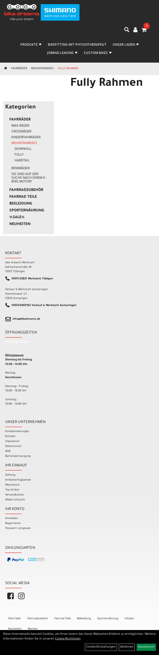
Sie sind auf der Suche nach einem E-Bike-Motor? (28, 178)
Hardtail (22, 161)
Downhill (23, 149)
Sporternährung (26, 211)
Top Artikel (12, 490)
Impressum (12, 441)
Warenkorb (12, 485)
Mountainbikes (42, 68)
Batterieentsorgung (18, 456)
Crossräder (21, 132)
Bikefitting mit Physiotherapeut (77, 45)
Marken (32, 629)
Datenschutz (13, 446)
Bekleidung (20, 204)
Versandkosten (14, 495)
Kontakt (10, 436)
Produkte (31, 45)
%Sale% (17, 218)
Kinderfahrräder (26, 137)
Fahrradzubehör (26, 190)
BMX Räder (20, 126)
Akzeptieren (146, 647)
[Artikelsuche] (126, 31)
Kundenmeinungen (17, 431)
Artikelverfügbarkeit (18, 480)
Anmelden (11, 518)
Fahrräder (19, 68)
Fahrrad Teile (23, 197)
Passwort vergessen (18, 528)
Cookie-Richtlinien (68, 639)
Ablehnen (127, 647)
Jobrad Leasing (62, 53)
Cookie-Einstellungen (101, 647)
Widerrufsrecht (15, 499)
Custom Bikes (98, 53)
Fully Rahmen (68, 68)
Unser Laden (126, 45)
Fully (19, 155)
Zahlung (10, 475)
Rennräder (20, 168)
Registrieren (13, 523)
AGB (7, 451)
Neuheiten (19, 224)
